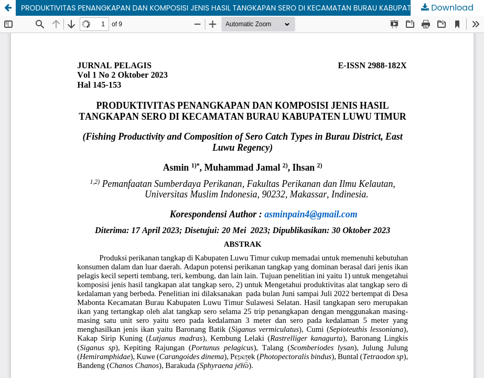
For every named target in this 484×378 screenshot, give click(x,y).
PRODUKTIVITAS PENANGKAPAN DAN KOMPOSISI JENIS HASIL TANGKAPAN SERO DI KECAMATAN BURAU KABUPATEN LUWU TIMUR (243, 8)
